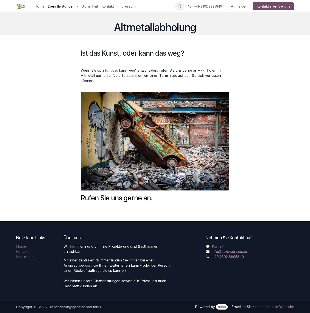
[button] (179, 6)
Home (21, 246)
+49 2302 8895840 (228, 257)
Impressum (25, 257)
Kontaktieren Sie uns (273, 6)
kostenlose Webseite (277, 307)
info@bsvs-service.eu (229, 251)
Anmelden (239, 6)
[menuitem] (39, 6)
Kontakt (22, 251)
